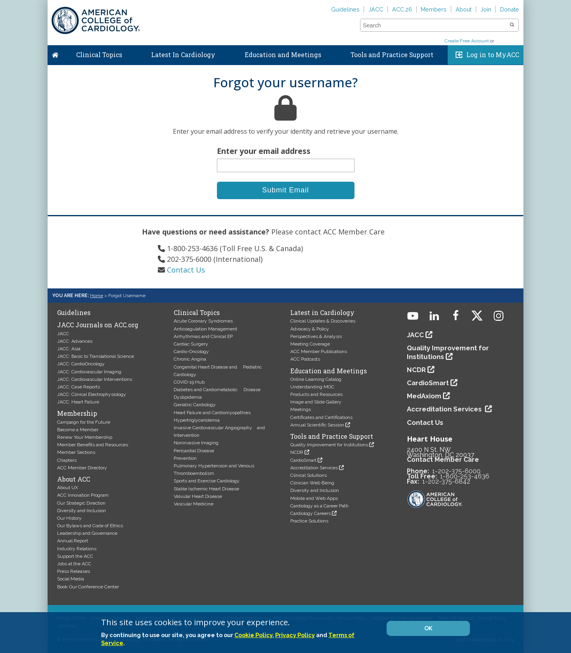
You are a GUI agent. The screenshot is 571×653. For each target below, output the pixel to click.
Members (433, 9)
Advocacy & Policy (309, 329)
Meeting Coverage (310, 344)
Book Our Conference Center (88, 587)
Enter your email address (263, 151)
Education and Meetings (283, 55)
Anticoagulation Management (205, 329)
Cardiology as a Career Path (319, 506)
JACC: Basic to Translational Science (95, 356)
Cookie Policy (253, 635)
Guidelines (345, 9)
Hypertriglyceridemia (197, 420)
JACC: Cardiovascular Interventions (94, 379)
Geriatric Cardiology (195, 404)
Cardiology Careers (310, 513)
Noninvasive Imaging (196, 443)
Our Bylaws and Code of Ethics (90, 525)
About (463, 9)
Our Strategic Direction (81, 503)
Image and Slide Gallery (315, 402)
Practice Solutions (309, 521)
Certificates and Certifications (321, 417)
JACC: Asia (68, 348)
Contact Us (186, 270)
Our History (69, 518)
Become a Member (77, 429)
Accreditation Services (314, 468)
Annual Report (72, 541)
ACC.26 (402, 9)
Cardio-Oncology (191, 351)
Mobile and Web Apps (314, 498)
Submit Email (285, 190)
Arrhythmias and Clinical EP (203, 336)
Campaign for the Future (83, 422)
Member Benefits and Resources (92, 444)
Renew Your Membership (84, 437)
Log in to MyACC (492, 55)
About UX (67, 487)
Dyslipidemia (188, 397)
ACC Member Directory (82, 468)
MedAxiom (424, 396)
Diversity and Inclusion (81, 510)
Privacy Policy (295, 635)
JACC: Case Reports (78, 387)
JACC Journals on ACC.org (97, 325)
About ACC (73, 479)
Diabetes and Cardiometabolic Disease (217, 389)
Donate (509, 9)
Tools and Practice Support (392, 55)
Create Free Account (467, 41)
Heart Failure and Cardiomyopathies (212, 412)
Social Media (70, 579)
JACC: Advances (74, 341)
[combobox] (434, 25)
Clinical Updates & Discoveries (322, 321)
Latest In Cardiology (183, 55)
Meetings (300, 409)
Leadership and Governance (87, 533)
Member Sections (76, 452)
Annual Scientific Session (317, 425)
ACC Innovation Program (83, 495)
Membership (77, 413)
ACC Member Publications (318, 351)
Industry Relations (76, 548)
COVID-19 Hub (189, 382)
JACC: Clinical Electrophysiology (91, 394)
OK (428, 628)
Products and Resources (316, 394)
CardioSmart (303, 460)
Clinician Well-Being (312, 483)
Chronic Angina (190, 359)
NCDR (296, 452)
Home (55, 53)
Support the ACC (75, 556)
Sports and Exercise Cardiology (207, 481)
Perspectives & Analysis (316, 336)
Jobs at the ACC (74, 564)
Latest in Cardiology (322, 313)
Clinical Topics (99, 55)
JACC (375, 9)
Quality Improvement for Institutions (329, 444)
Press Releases (73, 571)
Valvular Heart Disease (198, 496)
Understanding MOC (312, 387)
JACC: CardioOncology (81, 364)
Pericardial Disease (194, 450)
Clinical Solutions (308, 475)
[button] (512, 25)
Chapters (67, 460)
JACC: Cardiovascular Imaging (89, 372)
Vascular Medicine (193, 504)
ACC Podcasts (305, 359)
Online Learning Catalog (315, 379)
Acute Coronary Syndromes (203, 321)
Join (486, 9)
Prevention (185, 458)
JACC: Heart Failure (78, 402)
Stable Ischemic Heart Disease (206, 489)
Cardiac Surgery (191, 344)
